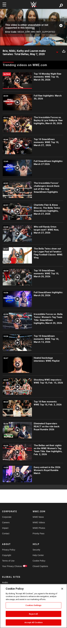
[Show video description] (57, 51)
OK (33, 29)
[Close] (62, 588)
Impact (5, 528)
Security (36, 550)
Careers (6, 522)
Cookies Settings (33, 605)
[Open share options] (63, 51)
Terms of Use (8, 561)
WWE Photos (39, 528)
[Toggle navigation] (4, 4)
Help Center (38, 555)
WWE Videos (39, 522)
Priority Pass (39, 533)
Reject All (33, 614)
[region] (33, 606)
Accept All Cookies (33, 622)
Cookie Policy (39, 561)
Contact (5, 533)
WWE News (38, 517)
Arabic (5, 582)
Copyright (6, 555)
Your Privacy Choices (9, 566)
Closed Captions (40, 566)
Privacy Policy (8, 550)
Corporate (6, 517)
